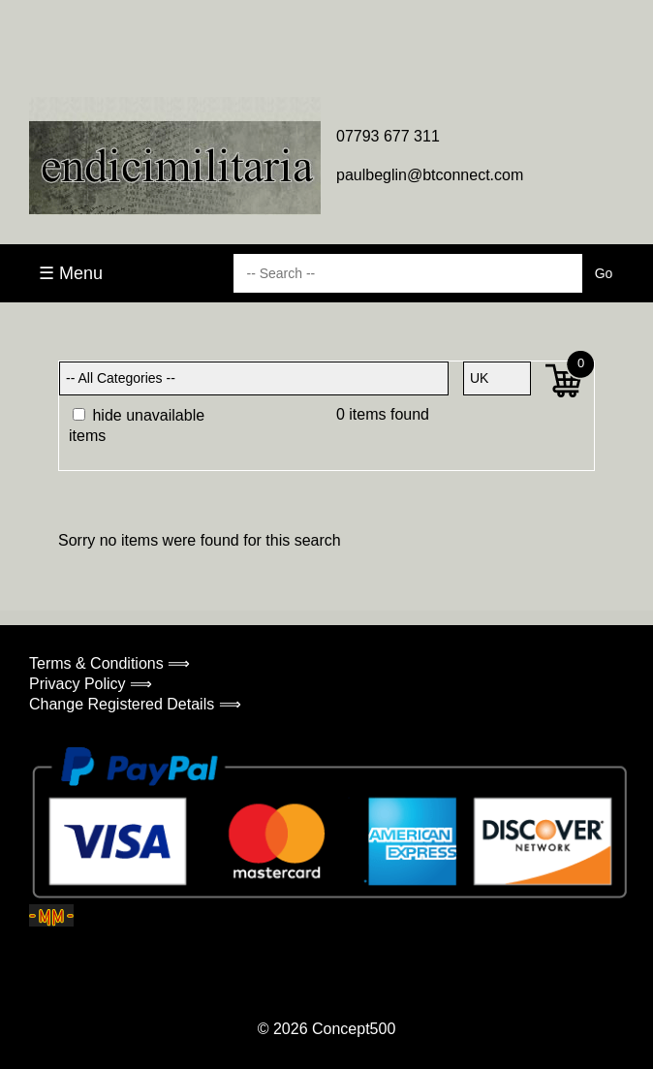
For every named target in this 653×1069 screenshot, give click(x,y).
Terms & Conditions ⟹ (109, 663)
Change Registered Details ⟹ (135, 704)
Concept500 (353, 1029)
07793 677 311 (388, 136)
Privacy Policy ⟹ (90, 684)
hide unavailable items (136, 425)
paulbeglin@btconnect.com (429, 175)
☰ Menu (71, 273)
